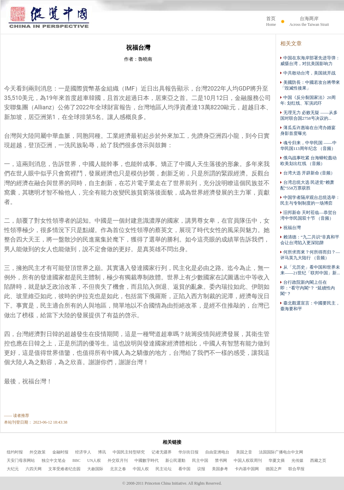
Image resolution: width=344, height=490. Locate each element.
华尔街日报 (188, 452)
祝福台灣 (290, 227)
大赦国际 (95, 469)
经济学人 (83, 452)
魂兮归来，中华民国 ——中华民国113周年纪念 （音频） (308, 145)
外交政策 (38, 452)
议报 (201, 469)
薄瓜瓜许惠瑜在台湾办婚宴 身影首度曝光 (308, 130)
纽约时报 (15, 452)
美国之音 (244, 452)
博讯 (102, 452)
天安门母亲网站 (21, 460)
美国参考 (220, 469)
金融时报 (60, 452)
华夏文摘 (277, 460)
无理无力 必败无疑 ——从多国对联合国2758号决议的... (309, 115)
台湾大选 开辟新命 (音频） (307, 172)
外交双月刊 (118, 460)
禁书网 (221, 460)
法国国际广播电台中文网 (281, 452)
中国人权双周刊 (248, 460)
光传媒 (297, 460)
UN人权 (94, 460)
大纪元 (13, 469)
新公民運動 (175, 460)
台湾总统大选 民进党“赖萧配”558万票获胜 (307, 185)
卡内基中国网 (247, 469)
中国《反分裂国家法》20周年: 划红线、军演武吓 (308, 100)
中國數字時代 (146, 460)
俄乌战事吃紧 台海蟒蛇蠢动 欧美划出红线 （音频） (308, 160)
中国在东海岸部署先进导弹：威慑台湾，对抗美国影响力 (310, 60)
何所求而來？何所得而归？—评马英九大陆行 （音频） (310, 255)
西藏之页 (318, 460)
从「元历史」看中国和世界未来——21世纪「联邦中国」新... (310, 270)
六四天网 (33, 469)
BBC (76, 460)
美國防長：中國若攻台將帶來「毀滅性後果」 (310, 85)
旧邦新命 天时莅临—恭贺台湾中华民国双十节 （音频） (308, 215)
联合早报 (296, 469)
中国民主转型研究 (129, 452)
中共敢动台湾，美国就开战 (308, 72)
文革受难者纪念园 (64, 469)
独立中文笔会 (54, 460)
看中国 (184, 469)
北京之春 (118, 469)
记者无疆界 (162, 452)
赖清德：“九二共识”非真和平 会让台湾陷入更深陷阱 (309, 239)
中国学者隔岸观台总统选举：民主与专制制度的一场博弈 (310, 200)
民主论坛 (164, 469)
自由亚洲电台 (217, 452)
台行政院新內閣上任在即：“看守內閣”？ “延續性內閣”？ (307, 288)
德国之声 (274, 469)
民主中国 (200, 460)
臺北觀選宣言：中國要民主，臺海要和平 (310, 306)
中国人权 (141, 469)
